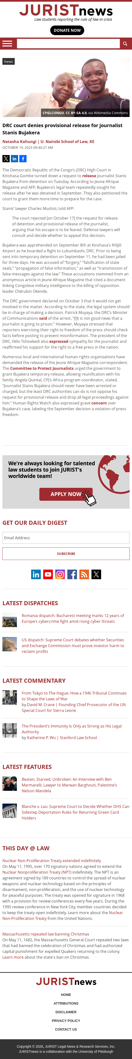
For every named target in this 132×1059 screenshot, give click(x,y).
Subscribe (66, 553)
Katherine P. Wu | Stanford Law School (62, 737)
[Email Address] (66, 538)
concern (99, 403)
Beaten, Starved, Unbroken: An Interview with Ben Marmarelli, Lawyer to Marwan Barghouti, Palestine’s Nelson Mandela (69, 785)
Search (124, 43)
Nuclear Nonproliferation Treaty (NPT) (36, 872)
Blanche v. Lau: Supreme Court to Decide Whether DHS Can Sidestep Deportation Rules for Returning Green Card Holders (75, 812)
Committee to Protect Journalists (42, 368)
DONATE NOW (67, 30)
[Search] (68, 43)
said (43, 318)
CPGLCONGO (53, 112)
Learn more (13, 957)
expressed (58, 341)
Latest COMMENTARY (34, 680)
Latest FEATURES (27, 767)
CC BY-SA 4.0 (76, 112)
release (89, 175)
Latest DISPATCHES (30, 603)
